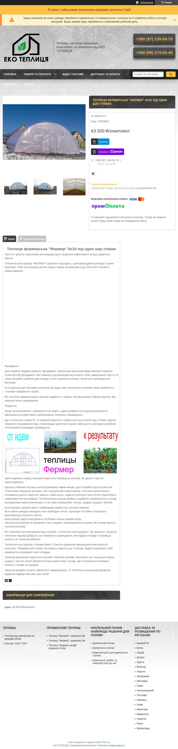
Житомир (142, 681)
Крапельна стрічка (103, 647)
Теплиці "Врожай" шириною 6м (67, 635)
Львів (140, 704)
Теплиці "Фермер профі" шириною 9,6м (63, 647)
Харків (140, 652)
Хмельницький (145, 690)
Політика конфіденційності (111, 745)
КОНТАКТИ (10, 84)
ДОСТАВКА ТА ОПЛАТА (105, 74)
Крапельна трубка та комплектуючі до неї (105, 662)
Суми (140, 685)
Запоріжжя (143, 676)
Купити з (110, 151)
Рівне (140, 723)
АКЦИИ (29, 84)
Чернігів (141, 718)
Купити (103, 141)
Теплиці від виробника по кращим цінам (20, 637)
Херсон (141, 671)
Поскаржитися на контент (83, 745)
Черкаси (141, 699)
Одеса (140, 662)
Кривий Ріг (143, 643)
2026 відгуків (146, 2)
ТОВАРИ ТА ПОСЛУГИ (37, 74)
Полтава (142, 695)
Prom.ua (106, 742)
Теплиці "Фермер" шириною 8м (67, 640)
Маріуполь (143, 714)
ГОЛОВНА (10, 74)
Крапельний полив (103, 643)
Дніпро (140, 657)
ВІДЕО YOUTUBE (73, 74)
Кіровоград (143, 728)
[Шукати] (171, 74)
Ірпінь (140, 647)
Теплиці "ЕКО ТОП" (16, 643)
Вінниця (141, 666)
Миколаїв (142, 709)
